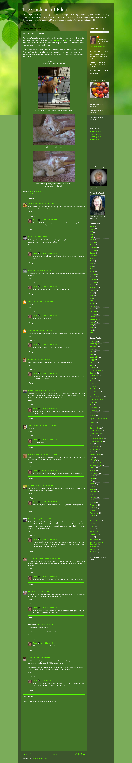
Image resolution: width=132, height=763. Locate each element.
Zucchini (93, 552)
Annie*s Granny (33, 454)
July (91, 232)
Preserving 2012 (95, 134)
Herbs (92, 457)
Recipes (92, 515)
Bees (91, 352)
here (54, 40)
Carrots (92, 378)
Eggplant (93, 415)
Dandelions (93, 410)
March (92, 226)
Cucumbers (94, 407)
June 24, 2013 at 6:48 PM (48, 373)
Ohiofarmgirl (32, 204)
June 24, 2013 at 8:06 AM (43, 330)
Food (91, 425)
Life (91, 481)
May (91, 266)
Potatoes (93, 502)
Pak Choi (93, 492)
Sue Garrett (32, 301)
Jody (29, 591)
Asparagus (93, 346)
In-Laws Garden (95, 462)
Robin (35, 220)
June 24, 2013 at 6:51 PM (48, 502)
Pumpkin (93, 508)
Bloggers (93, 360)
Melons (92, 484)
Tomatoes (93, 547)
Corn (91, 405)
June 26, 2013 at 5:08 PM (48, 576)
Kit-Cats (30, 194)
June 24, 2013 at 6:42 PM (48, 220)
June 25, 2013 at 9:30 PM (51, 558)
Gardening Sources (96, 441)
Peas (91, 494)
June (91, 234)
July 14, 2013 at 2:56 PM (42, 658)
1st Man (30, 658)
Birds (91, 354)
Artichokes (93, 341)
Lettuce (92, 478)
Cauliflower (93, 381)
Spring (92, 526)
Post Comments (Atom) (40, 759)
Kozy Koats (94, 473)
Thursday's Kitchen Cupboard (96, 543)
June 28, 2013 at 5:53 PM (48, 607)
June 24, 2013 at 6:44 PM (48, 286)
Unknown (31, 330)
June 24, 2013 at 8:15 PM (42, 519)
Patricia (30, 519)
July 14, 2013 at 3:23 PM (48, 680)
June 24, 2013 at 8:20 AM (41, 359)
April (91, 237)
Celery (92, 383)
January (92, 245)
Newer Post (28, 754)
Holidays (93, 460)
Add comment (29, 696)
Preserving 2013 (95, 131)
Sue (29, 237)
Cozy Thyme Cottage (35, 558)
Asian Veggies (94, 344)
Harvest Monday (95, 454)
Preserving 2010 (95, 139)
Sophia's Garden (95, 521)
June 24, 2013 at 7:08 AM (39, 237)
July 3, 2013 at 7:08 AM (48, 643)
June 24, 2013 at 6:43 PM (48, 253)
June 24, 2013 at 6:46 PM (48, 344)
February (93, 242)
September (93, 255)
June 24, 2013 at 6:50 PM (48, 471)
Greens (92, 452)
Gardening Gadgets (96, 438)
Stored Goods (94, 531)
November (93, 250)
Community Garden (96, 397)
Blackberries (94, 357)
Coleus (92, 394)
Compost (93, 402)
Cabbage (93, 373)
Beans (92, 349)
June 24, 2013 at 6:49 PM (48, 408)
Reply (30, 212)
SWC (92, 537)
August (92, 229)
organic (92, 489)
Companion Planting (97, 399)
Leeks (92, 476)
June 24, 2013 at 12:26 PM (49, 454)
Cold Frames (94, 391)
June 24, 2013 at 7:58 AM (45, 301)
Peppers (93, 497)
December (93, 248)
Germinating (94, 446)
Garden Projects (95, 433)
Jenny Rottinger (33, 270)
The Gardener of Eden (44, 9)
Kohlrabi (93, 470)
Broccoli (92, 368)
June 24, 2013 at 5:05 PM (44, 486)
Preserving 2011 (95, 137)
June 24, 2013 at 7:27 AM (48, 270)
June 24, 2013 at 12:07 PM (48, 425)
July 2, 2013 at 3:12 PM (45, 625)
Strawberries (94, 534)
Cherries (93, 386)
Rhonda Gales (33, 390)
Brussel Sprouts (95, 370)
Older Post (80, 754)
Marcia (30, 359)
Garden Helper (95, 428)
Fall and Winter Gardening (98, 418)
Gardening (93, 436)
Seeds (92, 518)
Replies (32, 216)
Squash (92, 529)
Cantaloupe (94, 375)
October (92, 253)
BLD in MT (31, 486)
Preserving (93, 505)
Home (54, 754)
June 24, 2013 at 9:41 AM (47, 390)
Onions (92, 486)
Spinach (92, 523)
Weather (93, 549)
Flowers (92, 422)
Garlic (92, 444)
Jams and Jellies (95, 465)
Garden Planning (95, 430)
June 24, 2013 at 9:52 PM (48, 539)
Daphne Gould (33, 425)
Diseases (93, 413)
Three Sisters (94, 539)
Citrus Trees (94, 389)
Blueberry (93, 362)
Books (92, 365)
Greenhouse (94, 449)
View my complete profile (98, 47)
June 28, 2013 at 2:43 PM (40, 591)
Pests (92, 499)
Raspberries (94, 513)
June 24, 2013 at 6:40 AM (45, 204)
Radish (92, 510)
